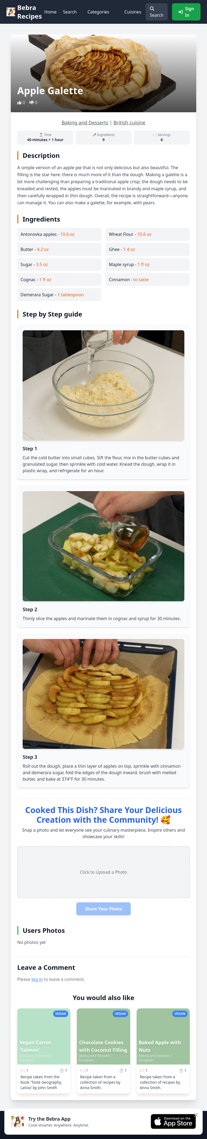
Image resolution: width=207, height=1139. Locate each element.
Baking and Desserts (85, 122)
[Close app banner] (196, 1115)
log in (37, 979)
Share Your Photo (103, 909)
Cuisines (132, 12)
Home (50, 12)
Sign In (186, 12)
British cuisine (129, 122)
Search (70, 12)
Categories (98, 12)
